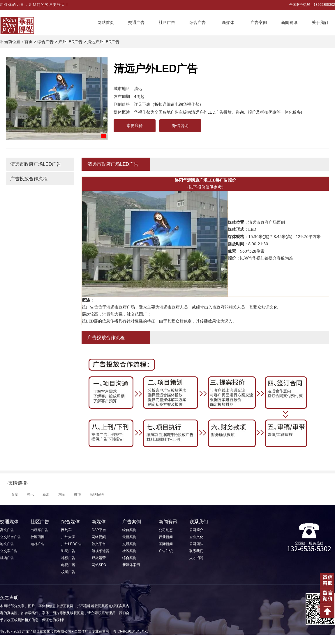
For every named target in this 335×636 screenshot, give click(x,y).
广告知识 (166, 551)
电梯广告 (38, 544)
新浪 (46, 494)
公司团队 (196, 544)
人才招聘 (196, 558)
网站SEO (99, 565)
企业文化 (196, 537)
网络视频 (99, 537)
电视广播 (68, 565)
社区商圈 (38, 537)
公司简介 (196, 530)
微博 (77, 494)
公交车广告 (8, 551)
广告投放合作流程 (28, 178)
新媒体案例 (131, 565)
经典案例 (129, 530)
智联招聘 (97, 494)
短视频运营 (100, 551)
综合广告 (45, 41)
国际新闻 (166, 544)
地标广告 (68, 558)
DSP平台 (99, 530)
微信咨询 (180, 125)
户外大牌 (68, 537)
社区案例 (129, 551)
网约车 (66, 530)
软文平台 (99, 544)
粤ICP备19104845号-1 (130, 631)
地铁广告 (7, 544)
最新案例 (129, 537)
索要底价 (134, 125)
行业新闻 (166, 537)
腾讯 (30, 494)
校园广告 (68, 572)
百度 (14, 494)
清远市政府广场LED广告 (35, 164)
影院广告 (68, 551)
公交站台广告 (10, 537)
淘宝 (61, 494)
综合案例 (129, 558)
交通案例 (129, 544)
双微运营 (99, 558)
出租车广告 (39, 530)
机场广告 (7, 558)
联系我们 (196, 551)
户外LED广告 (70, 41)
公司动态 (166, 530)
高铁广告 (7, 530)
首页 (28, 41)
